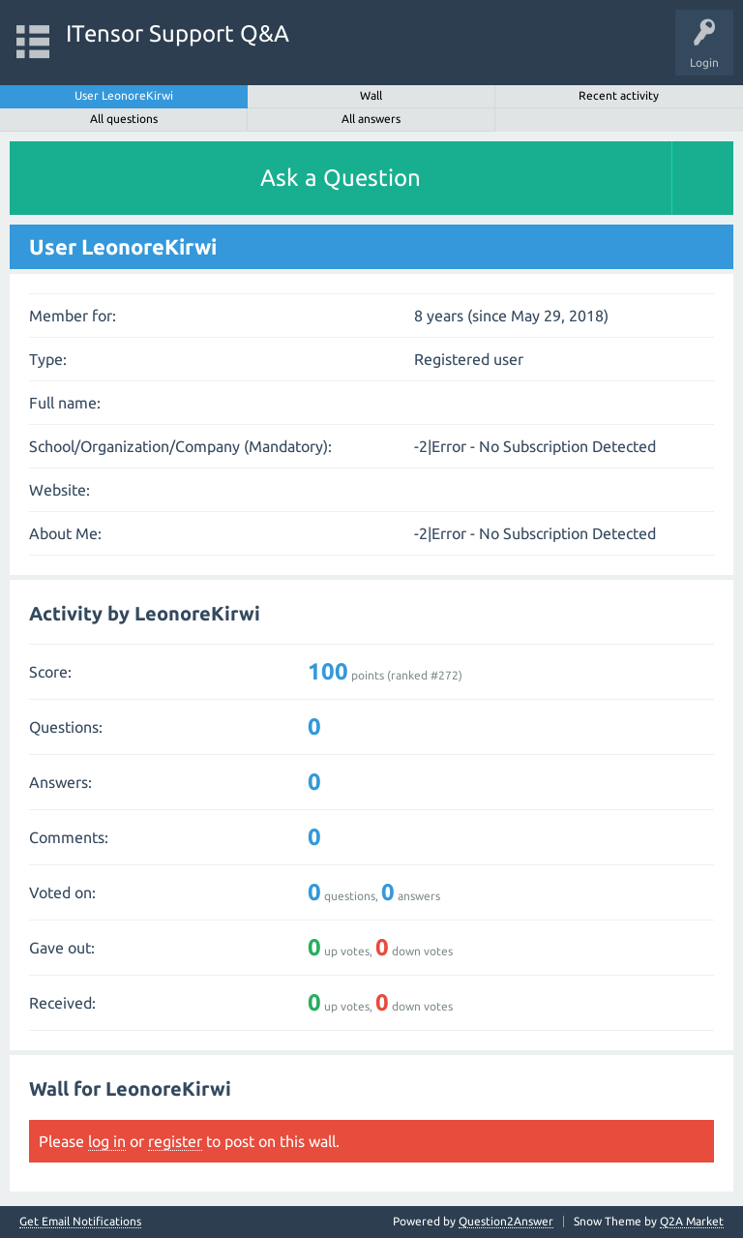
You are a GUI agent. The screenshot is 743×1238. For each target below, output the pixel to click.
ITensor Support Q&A (177, 33)
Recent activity (619, 95)
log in (107, 1141)
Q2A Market (692, 1221)
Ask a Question (340, 178)
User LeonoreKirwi (123, 95)
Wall (371, 95)
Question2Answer (506, 1221)
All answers (371, 118)
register (175, 1141)
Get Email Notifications (80, 1221)
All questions (124, 118)
